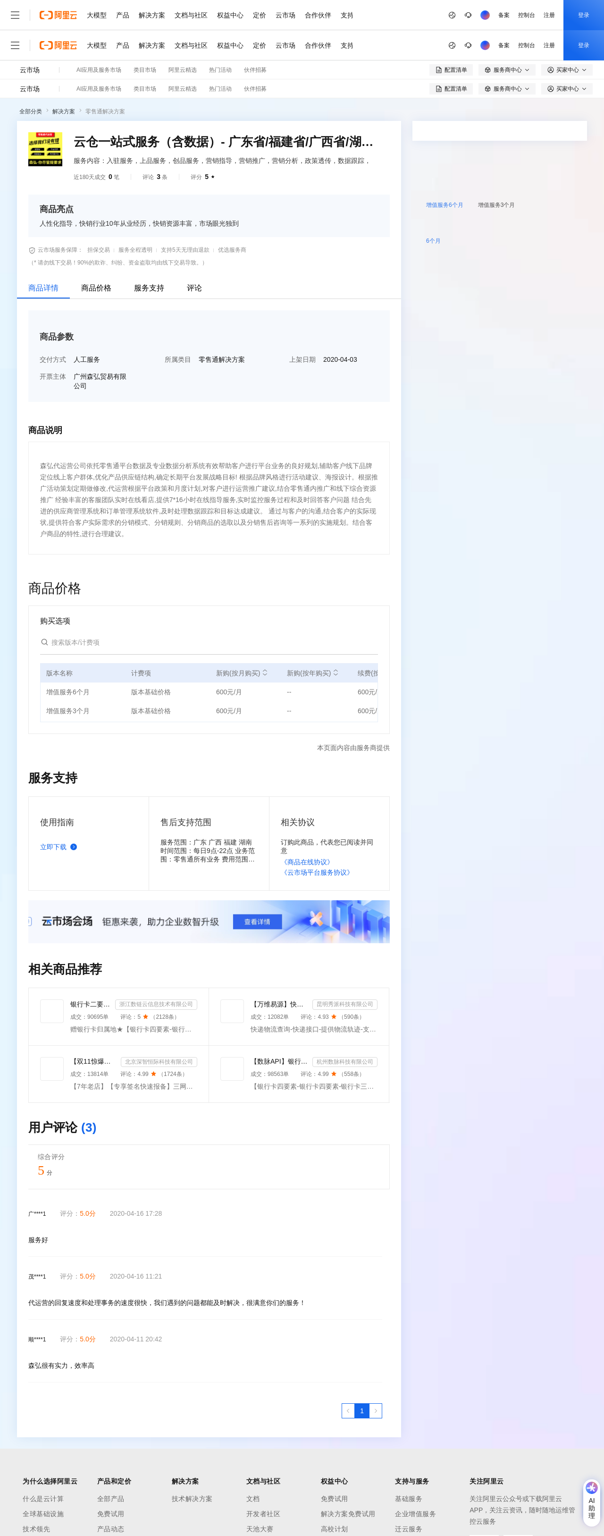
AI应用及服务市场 (98, 70)
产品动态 (111, 1529)
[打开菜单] (15, 15)
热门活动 (220, 70)
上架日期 (302, 359)
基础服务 (408, 1498)
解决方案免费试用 (348, 1514)
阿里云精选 (182, 70)
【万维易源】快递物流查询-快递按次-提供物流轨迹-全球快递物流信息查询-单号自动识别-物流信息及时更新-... (280, 1004)
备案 (504, 15)
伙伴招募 (255, 70)
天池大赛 (260, 1529)
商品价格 (96, 288)
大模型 (97, 15)
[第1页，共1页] (362, 1410)
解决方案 (152, 15)
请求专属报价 (546, 305)
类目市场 (145, 70)
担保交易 (98, 250)
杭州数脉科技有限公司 (345, 1061)
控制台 (526, 15)
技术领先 (36, 1529)
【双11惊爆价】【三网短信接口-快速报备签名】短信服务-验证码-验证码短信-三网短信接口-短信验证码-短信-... (93, 1061)
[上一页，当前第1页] (348, 1410)
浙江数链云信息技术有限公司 (156, 1004)
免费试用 (111, 1514)
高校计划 (334, 1529)
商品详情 (43, 288)
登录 (583, 15)
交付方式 (53, 359)
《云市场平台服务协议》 (317, 872)
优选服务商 (232, 250)
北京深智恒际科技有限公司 (159, 1061)
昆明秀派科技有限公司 (345, 1004)
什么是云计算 (43, 1498)
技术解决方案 (192, 1498)
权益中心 (230, 15)
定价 (259, 15)
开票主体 (53, 376)
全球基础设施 (43, 1514)
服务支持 (149, 288)
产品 (122, 15)
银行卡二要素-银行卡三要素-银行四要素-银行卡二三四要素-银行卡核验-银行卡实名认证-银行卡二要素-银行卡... (90, 1004)
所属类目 (178, 359)
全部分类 (30, 111)
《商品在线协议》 (307, 862)
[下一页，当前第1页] (375, 1410)
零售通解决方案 (105, 111)
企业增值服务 (415, 1514)
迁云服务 (408, 1529)
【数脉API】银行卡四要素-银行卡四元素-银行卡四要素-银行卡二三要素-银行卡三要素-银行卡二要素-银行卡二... (280, 1061)
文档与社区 (191, 15)
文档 (253, 1498)
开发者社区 (263, 1514)
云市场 (285, 15)
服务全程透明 (135, 250)
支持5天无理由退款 (185, 250)
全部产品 (111, 1498)
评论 (194, 288)
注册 (549, 15)
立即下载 (60, 846)
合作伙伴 (318, 15)
